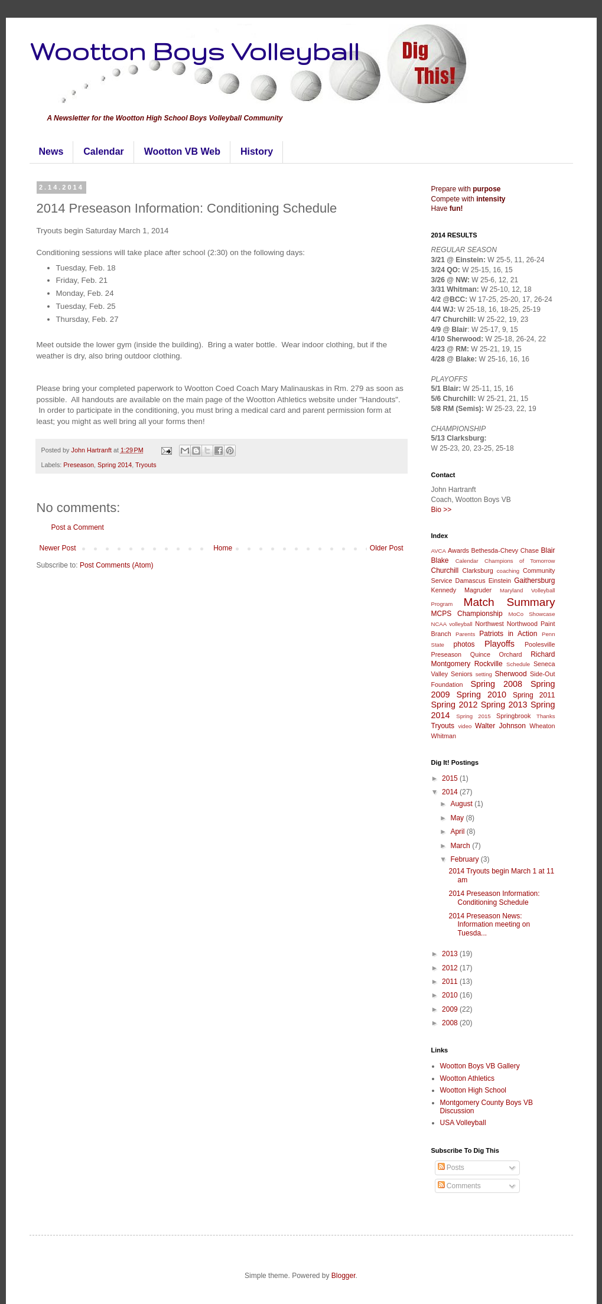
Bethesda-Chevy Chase (505, 550)
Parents (465, 634)
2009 (451, 1009)
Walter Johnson (500, 726)
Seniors (462, 673)
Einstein (500, 580)
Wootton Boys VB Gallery (480, 1066)
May (458, 818)
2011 (451, 981)
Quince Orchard (496, 654)
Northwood (522, 623)
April (458, 831)
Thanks (545, 716)
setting (484, 674)
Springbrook (513, 715)
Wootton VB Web (182, 151)
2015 (451, 778)
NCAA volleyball (452, 624)
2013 (451, 954)
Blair (548, 550)
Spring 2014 (114, 464)
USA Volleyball (463, 1123)
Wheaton (542, 725)
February (465, 859)
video (464, 726)
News (51, 151)
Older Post (386, 548)
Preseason (78, 464)
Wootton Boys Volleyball (194, 51)
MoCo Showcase (532, 614)
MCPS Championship (467, 613)
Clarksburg (478, 570)
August (462, 804)
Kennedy (444, 590)
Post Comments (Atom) (117, 565)
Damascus (470, 580)
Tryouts (146, 464)
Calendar (103, 151)
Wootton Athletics (467, 1078)
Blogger (343, 1276)
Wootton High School (473, 1090)
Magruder (478, 590)
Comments (459, 1186)
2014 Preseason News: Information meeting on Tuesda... (489, 924)
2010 (451, 995)
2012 (451, 968)
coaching (508, 571)
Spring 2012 (454, 704)
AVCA (438, 550)
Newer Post (58, 548)
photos (464, 644)
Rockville (488, 664)
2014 (451, 792)
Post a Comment (77, 527)
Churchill (445, 570)
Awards (458, 550)
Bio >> (441, 510)
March (461, 846)
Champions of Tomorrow (519, 561)
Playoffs (499, 643)
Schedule (518, 664)
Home (222, 548)
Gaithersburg (534, 580)
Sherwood (511, 674)
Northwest (489, 623)
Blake (440, 560)
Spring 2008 (496, 684)
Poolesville (540, 644)
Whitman (444, 735)
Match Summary (509, 602)
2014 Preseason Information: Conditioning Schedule (493, 897)
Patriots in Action (508, 634)
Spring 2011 (534, 695)
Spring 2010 (481, 694)
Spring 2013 (504, 704)
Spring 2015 (473, 716)
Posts (451, 1167)
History (256, 151)
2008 (451, 1023)
